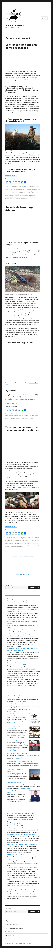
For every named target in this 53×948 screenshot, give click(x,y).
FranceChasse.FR (14, 25)
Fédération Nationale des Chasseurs (27, 194)
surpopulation (17, 545)
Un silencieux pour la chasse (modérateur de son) (21, 834)
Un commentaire (31, 418)
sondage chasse (32, 197)
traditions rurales (9, 198)
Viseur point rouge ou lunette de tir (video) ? (17, 753)
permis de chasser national (21, 195)
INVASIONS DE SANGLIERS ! (15, 855)
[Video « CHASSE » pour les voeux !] (34, 718)
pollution (24, 543)
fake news (16, 194)
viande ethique (14, 418)
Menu (44, 18)
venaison (7, 418)
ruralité (26, 197)
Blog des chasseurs (11, 921)
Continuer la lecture (11, 175)
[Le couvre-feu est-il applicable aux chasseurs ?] (34, 774)
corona (26, 540)
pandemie (18, 543)
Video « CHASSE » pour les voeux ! (15, 713)
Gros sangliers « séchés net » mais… (15, 704)
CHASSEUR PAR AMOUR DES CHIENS (22, 557)
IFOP (13, 195)
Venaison (21, 415)
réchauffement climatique (11, 415)
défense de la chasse (33, 192)
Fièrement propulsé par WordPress (23, 943)
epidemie (29, 542)
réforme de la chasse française (26, 191)
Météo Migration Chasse (12, 924)
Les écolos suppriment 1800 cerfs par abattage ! (21, 890)
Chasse (26, 186)
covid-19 (37, 540)
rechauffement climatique (31, 416)
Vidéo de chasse (10, 931)
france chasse (15, 191)
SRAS (12, 545)
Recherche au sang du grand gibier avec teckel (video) (23, 844)
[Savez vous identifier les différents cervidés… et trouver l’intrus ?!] (34, 732)
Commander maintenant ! (22, 574)
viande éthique (27, 415)
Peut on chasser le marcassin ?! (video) (16, 696)
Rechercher (8, 585)
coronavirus (31, 540)
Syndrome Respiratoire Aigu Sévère (29, 545)
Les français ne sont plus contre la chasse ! (17, 740)
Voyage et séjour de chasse (15, 824)
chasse (19, 192)
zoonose (29, 538)
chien (23, 540)
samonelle (8, 545)
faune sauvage (34, 187)
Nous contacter (10, 935)
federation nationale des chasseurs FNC (15, 189)
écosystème (15, 542)
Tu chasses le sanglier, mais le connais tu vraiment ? (22, 867)
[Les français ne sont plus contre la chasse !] (34, 745)
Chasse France (31, 186)
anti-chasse (15, 186)
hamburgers (22, 416)
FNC (38, 194)
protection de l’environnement (16, 197)
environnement (17, 187)
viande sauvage (22, 418)
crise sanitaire (8, 542)
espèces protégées (25, 187)
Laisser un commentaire (21, 198)
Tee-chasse (8, 939)
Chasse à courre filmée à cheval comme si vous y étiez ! (19, 761)
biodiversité (21, 186)
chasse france (24, 192)
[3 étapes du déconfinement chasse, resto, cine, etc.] (34, 796)
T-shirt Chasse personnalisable (14, 928)
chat (20, 540)
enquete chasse (9, 194)
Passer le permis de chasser (15, 599)
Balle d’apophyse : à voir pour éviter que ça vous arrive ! (23, 813)
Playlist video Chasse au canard (14, 782)
